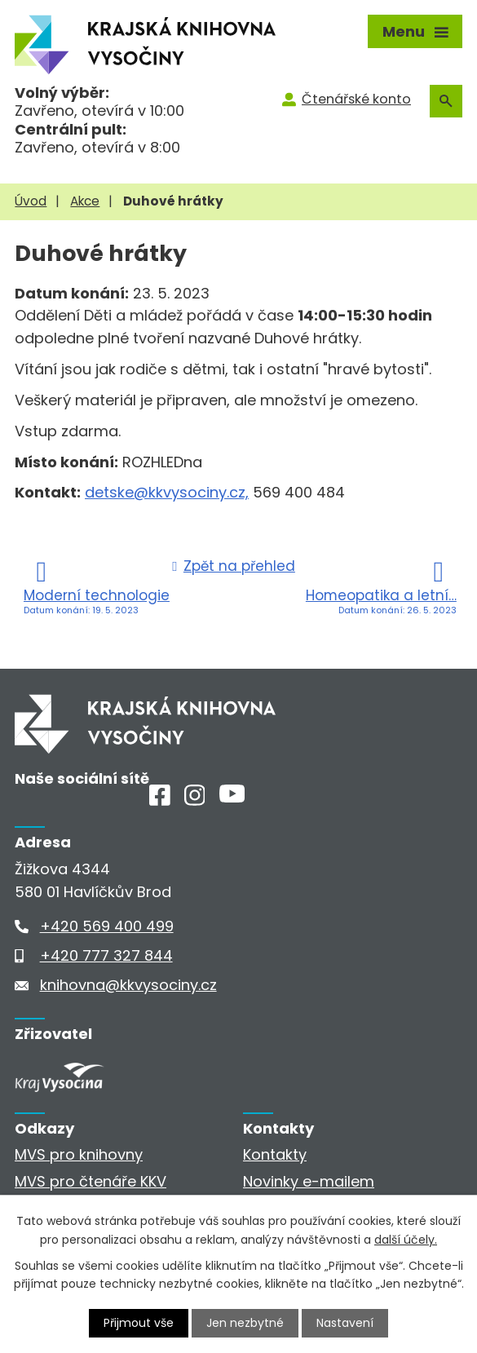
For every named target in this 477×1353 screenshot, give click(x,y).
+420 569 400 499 (107, 926)
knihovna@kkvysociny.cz (128, 985)
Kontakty (275, 1154)
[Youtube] (232, 797)
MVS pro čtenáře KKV (90, 1181)
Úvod (30, 201)
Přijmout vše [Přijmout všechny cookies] (139, 1323)
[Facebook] (159, 800)
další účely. (405, 1239)
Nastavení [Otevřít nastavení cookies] (344, 1323)
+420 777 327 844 (106, 955)
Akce (84, 201)
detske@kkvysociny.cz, (167, 492)
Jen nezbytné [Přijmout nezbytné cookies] (245, 1323)
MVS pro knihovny (79, 1154)
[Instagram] (194, 800)
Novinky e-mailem (308, 1181)
